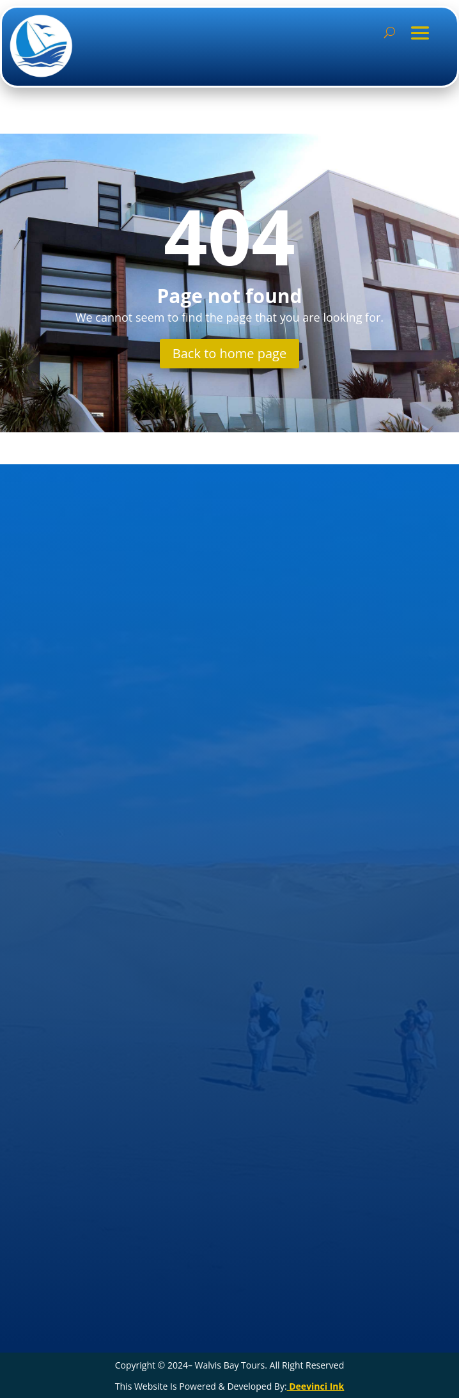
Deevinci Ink (316, 1386)
